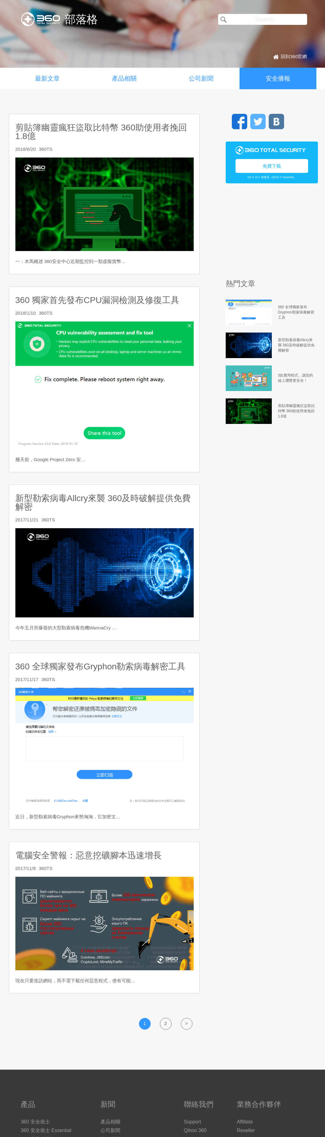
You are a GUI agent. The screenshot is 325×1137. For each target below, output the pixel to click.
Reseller (246, 1130)
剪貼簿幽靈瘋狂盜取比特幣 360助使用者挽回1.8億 (101, 132)
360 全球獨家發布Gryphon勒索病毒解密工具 (100, 666)
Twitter (258, 121)
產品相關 (124, 78)
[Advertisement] (270, 234)
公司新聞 (201, 78)
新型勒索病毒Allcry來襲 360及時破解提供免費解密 (103, 502)
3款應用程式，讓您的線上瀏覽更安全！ (295, 378)
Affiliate (245, 1121)
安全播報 (278, 78)
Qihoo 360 (195, 1130)
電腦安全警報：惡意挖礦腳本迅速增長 (88, 855)
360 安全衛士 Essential (46, 1130)
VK (276, 121)
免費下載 (272, 166)
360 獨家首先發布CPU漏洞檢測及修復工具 (97, 300)
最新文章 (47, 78)
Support (192, 1121)
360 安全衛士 (35, 1121)
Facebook (239, 121)
